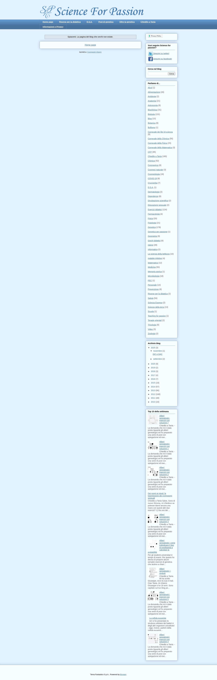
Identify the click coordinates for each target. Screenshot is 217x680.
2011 (153, 398)
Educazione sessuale (157, 205)
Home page (48, 22)
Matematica (153, 263)
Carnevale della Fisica (157, 143)
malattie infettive (155, 258)
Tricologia (152, 325)
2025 (153, 348)
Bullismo (151, 127)
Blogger (123, 674)
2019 (153, 367)
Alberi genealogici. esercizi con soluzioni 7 (164, 419)
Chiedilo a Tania (148, 22)
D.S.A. (89, 22)
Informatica (153, 249)
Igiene (150, 245)
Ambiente (152, 96)
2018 (153, 371)
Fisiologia (152, 223)
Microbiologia (153, 276)
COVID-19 (152, 178)
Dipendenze (153, 196)
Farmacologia (154, 214)
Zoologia (151, 333)
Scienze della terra (156, 307)
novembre (157, 351)
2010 (153, 402)
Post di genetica (105, 22)
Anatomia (152, 101)
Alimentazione (154, 92)
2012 (153, 394)
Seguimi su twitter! (158, 53)
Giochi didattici (154, 241)
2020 (153, 364)
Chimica (151, 161)
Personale (152, 285)
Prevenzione (153, 289)
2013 (153, 390)
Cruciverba (152, 183)
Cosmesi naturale (155, 170)
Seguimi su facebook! (160, 59)
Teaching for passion (157, 316)
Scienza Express (155, 303)
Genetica (152, 227)
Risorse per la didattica (70, 22)
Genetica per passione (157, 232)
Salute (151, 298)
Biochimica (152, 110)
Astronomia (153, 105)
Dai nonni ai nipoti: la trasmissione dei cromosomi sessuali (160, 495)
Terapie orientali (155, 320)
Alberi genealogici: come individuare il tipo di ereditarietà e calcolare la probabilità (161, 546)
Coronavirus (153, 165)
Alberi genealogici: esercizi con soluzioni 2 (164, 471)
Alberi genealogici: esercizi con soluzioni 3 (164, 518)
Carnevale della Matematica (160, 147)
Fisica (150, 218)
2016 (153, 379)
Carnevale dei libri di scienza (160, 132)
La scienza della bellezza (159, 254)
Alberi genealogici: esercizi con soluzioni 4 (164, 638)
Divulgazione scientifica (158, 201)
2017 (153, 375)
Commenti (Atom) (94, 52)
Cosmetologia (154, 174)
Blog (150, 118)
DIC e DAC (157, 354)
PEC (150, 280)
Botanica (151, 123)
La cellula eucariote (157, 618)
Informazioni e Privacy (53, 27)
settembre (157, 359)
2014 (153, 387)
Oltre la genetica (127, 22)
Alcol (150, 88)
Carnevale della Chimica (158, 139)
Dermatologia (154, 192)
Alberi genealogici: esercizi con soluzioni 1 (164, 445)
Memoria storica (155, 271)
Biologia (151, 114)
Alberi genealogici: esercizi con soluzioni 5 (164, 595)
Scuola (151, 311)
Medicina (152, 267)
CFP (150, 152)
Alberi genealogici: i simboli (165, 571)
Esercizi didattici (155, 209)
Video (150, 329)
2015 (153, 383)
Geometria (152, 236)
